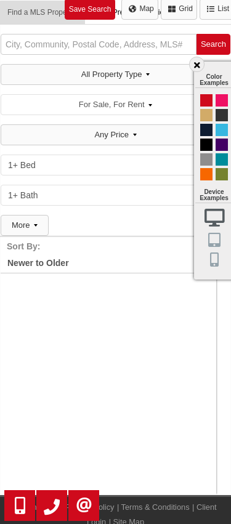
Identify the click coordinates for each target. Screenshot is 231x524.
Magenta (222, 100)
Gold (206, 115)
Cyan (222, 130)
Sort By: (23, 246)
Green (222, 174)
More (25, 225)
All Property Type (115, 74)
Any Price (115, 134)
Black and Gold (222, 115)
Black (206, 145)
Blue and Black (222, 159)
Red (206, 100)
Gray (206, 159)
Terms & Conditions (155, 507)
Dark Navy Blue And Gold (206, 130)
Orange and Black (206, 174)
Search (213, 44)
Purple (222, 145)
